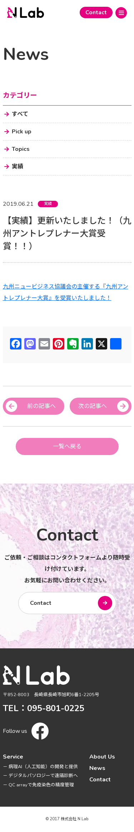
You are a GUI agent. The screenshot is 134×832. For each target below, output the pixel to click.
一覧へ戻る (67, 446)
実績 (48, 203)
